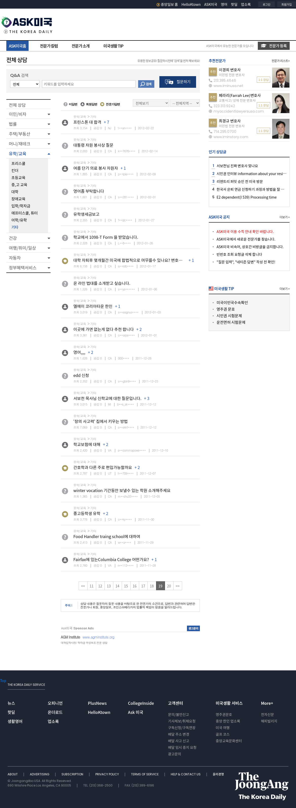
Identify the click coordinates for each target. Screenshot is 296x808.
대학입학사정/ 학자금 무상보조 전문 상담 (84, 643)
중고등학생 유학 (86, 513)
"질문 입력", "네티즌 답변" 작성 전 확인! (246, 261)
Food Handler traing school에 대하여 (106, 536)
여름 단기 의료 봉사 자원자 (95, 168)
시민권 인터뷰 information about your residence (255, 173)
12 (100, 585)
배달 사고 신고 (178, 740)
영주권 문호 (226, 309)
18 (152, 585)
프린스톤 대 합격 (87, 122)
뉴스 (11, 703)
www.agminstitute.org (98, 637)
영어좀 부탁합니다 (88, 191)
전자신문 (267, 714)
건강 (13, 238)
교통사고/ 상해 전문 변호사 (237, 100)
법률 (13, 124)
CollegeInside (141, 703)
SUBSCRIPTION (72, 774)
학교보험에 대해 (86, 444)
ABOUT (13, 774)
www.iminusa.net (226, 85)
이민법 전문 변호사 (232, 74)
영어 (224, 4)
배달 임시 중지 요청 (182, 747)
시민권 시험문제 (229, 315)
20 (169, 585)
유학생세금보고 (86, 214)
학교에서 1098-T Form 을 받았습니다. (105, 237)
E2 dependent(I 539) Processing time (247, 197)
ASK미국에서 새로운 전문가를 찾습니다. (246, 239)
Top (3, 680)
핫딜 (234, 4)
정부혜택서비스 (22, 267)
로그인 (266, 4)
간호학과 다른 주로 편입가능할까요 (102, 467)
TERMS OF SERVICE (145, 774)
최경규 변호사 (230, 120)
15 (126, 585)
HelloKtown (191, 4)
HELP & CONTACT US (186, 774)
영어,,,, (79, 352)
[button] (28, 114)
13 (109, 585)
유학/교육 (17, 153)
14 (117, 585)
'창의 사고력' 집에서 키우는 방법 (100, 421)
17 (143, 585)
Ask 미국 (135, 712)
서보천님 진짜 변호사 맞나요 (237, 165)
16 (135, 585)
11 (92, 585)
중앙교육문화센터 (229, 740)
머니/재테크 (19, 143)
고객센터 (175, 703)
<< (83, 585)
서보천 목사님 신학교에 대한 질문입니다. (107, 398)
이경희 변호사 (230, 69)
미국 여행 (223, 727)
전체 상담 (17, 105)
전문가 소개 (80, 46)
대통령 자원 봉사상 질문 (93, 145)
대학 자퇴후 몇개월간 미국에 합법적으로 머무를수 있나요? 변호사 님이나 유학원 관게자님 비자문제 (155, 260)
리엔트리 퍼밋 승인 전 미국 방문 (240, 181)
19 (160, 585)
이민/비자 (17, 114)
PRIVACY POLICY (107, 774)
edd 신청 (81, 375)
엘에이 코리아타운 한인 (92, 306)
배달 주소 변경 (178, 734)
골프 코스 (223, 734)
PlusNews (97, 703)
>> (178, 585)
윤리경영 (218, 774)
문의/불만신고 (178, 714)
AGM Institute (70, 637)
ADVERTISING (40, 774)
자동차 (15, 257)
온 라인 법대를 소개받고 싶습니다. (101, 283)
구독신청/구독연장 (182, 727)
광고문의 (174, 753)
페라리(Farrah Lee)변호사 (240, 95)
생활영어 (15, 721)
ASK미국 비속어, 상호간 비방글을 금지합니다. (250, 246)
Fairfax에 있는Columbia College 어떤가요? (111, 559)
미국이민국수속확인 (232, 302)
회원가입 (287, 4)
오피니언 (55, 703)
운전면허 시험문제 (231, 322)
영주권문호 (224, 714)
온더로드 (55, 712)
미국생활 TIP (113, 46)
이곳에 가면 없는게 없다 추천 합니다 (103, 329)
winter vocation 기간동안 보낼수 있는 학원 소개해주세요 (122, 490)
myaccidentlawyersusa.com (236, 111)
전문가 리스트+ (280, 60)
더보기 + (285, 217)
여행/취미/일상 (22, 248)
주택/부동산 (19, 134)
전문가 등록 (274, 45)
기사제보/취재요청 (182, 721)
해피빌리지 (269, 721)
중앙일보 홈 (167, 4)
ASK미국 (210, 4)
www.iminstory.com (228, 136)
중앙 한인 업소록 (228, 721)
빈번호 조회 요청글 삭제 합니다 (239, 254)
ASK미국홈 (17, 46)
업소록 (246, 4)
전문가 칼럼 (49, 46)
